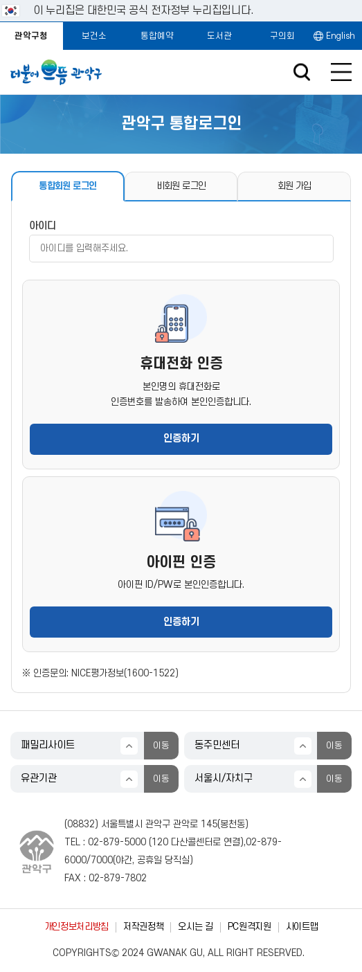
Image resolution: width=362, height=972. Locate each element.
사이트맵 (302, 926)
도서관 (219, 36)
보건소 (94, 36)
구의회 (282, 36)
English (340, 36)
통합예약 (157, 36)
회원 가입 (294, 186)
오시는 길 (195, 926)
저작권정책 (143, 926)
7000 (102, 860)
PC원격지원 (249, 926)
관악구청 (31, 36)
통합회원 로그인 (67, 186)
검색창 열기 (301, 72)
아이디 (42, 226)
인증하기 (181, 438)
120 (160, 842)
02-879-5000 (117, 842)
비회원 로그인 (181, 186)
